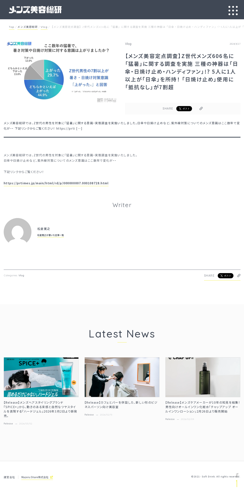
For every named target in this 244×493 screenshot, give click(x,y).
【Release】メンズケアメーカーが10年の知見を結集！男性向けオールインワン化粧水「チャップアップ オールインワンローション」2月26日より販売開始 (202, 406)
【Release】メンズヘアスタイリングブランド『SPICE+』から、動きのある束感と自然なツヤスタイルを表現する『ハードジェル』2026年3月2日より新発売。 (40, 409)
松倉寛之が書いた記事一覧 (50, 235)
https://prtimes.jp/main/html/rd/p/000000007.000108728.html (56, 183)
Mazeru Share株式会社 (37, 477)
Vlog (128, 44)
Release (8, 423)
